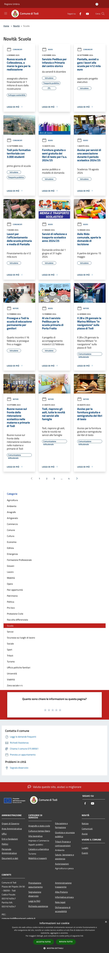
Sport (9, 649)
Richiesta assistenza (38, 906)
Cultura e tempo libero (39, 831)
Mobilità (11, 578)
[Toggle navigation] (5, 13)
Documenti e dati (10, 858)
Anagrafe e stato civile (39, 825)
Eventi (85, 853)
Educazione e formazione (61, 825)
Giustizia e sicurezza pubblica (65, 834)
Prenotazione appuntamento (35, 885)
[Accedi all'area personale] (97, 4)
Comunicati (14, 49)
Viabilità (11, 679)
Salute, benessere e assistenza (64, 856)
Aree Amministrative (12, 828)
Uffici (4, 833)
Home (6, 26)
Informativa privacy (64, 897)
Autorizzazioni (62, 863)
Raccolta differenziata (17, 619)
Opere (10, 584)
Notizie (13, 308)
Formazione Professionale (19, 560)
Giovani (10, 566)
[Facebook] (79, 14)
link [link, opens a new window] (81, 936)
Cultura (10, 536)
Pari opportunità (15, 589)
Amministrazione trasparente (63, 885)
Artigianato (12, 518)
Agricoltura (12, 500)
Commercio (12, 524)
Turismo (11, 661)
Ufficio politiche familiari (18, 667)
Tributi (10, 655)
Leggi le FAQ (34, 901)
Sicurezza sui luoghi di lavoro (21, 637)
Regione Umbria (12, 4)
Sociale (10, 643)
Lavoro (10, 572)
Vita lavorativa (35, 836)
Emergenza (12, 554)
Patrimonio (12, 595)
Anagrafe (11, 512)
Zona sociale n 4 (15, 685)
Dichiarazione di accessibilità (62, 909)
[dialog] (54, 936)
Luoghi (85, 848)
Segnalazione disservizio (34, 894)
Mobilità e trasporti (37, 858)
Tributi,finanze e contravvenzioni (63, 843)
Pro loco (11, 607)
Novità (16, 26)
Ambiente (11, 506)
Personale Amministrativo (9, 851)
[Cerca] (103, 13)
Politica (10, 601)
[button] (54, 948)
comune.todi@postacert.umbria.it (18, 918)
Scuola (10, 625)
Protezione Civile (15, 613)
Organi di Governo (10, 823)
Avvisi (47, 49)
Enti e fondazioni (10, 839)
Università (12, 673)
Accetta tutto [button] (43, 942)
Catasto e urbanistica (38, 849)
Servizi (10, 631)
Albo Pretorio (61, 892)
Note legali (60, 902)
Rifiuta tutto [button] (66, 941)
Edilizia (10, 548)
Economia (11, 542)
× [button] (106, 922)
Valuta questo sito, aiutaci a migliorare (54, 786)
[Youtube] (86, 14)
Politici (5, 844)
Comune (11, 530)
